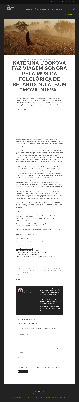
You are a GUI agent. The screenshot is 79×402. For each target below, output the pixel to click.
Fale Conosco (70, 7)
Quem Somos (21, 7)
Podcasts (29, 7)
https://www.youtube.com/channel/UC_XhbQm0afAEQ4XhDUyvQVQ (35, 251)
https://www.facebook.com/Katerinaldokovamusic (30, 252)
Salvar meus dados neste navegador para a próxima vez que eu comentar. (39, 362)
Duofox (39, 386)
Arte (56, 7)
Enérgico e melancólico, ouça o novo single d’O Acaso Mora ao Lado (53, 265)
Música (44, 7)
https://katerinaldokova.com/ (24, 243)
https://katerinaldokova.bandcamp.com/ (27, 245)
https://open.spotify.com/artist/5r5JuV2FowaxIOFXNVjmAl (32, 247)
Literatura (50, 7)
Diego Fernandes (43, 54)
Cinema (62, 7)
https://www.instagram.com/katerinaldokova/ (29, 249)
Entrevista (36, 7)
